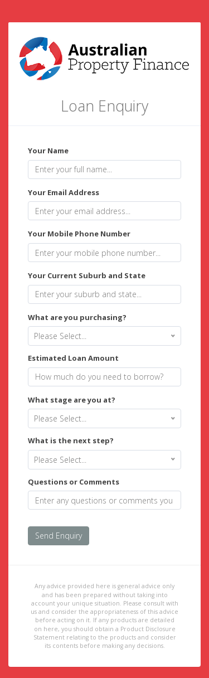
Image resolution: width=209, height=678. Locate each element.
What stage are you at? (71, 400)
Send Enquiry (58, 535)
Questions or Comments (73, 482)
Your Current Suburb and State (86, 275)
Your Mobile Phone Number (79, 234)
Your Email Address (63, 192)
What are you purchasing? (77, 317)
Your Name (48, 151)
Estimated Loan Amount (73, 358)
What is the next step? (71, 440)
